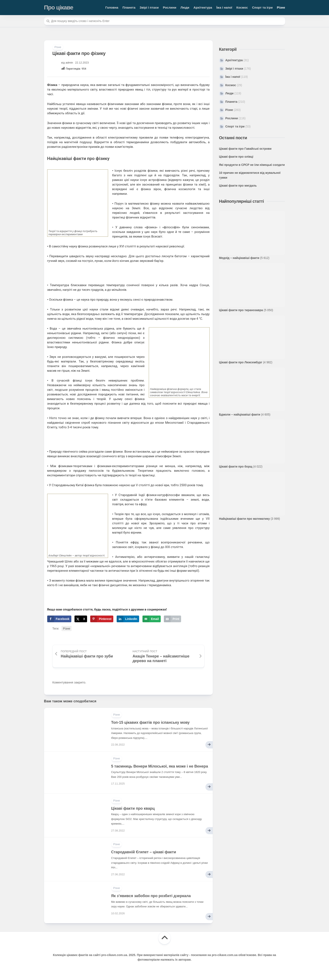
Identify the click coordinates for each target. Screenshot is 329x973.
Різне (281, 7)
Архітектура (202, 7)
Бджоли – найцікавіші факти (239, 414)
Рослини (169, 7)
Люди (184, 7)
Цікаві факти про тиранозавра (241, 310)
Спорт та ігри (262, 7)
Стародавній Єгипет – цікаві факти (143, 852)
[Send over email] (151, 619)
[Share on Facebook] (59, 619)
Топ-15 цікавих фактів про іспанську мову (150, 722)
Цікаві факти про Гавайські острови (245, 148)
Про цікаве (58, 7)
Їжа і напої (224, 7)
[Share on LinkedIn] (128, 619)
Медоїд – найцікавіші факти (239, 258)
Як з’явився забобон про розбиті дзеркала (151, 896)
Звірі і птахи (149, 7)
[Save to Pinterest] (101, 619)
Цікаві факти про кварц (133, 808)
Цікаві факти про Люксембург (240, 362)
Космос (242, 7)
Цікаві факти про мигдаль (238, 185)
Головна (111, 7)
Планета (129, 7)
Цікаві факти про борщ (235, 466)
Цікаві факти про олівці (236, 156)
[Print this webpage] (172, 619)
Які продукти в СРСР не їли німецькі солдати (252, 164)
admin (69, 62)
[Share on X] (80, 619)
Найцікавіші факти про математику (244, 518)
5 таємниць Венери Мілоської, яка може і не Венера (159, 766)
